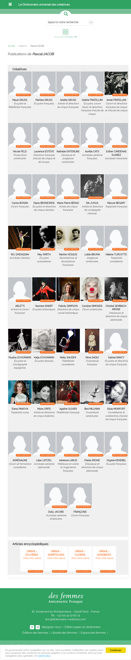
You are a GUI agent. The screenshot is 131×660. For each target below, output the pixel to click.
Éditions (35, 632)
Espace (94, 632)
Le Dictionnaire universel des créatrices (44, 4)
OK (91, 22)
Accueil (11, 46)
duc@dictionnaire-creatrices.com (65, 619)
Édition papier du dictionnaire (83, 627)
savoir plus (44, 656)
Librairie (65, 632)
